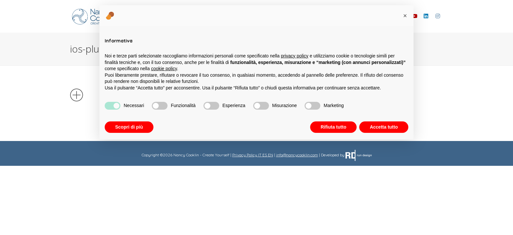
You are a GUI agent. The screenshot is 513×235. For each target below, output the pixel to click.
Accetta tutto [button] (384, 127)
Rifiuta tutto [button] (333, 127)
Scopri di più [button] (129, 127)
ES (264, 154)
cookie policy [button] (164, 68)
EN (270, 154)
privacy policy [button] (295, 55)
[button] (405, 15)
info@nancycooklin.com (297, 154)
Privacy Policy (244, 154)
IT (259, 154)
